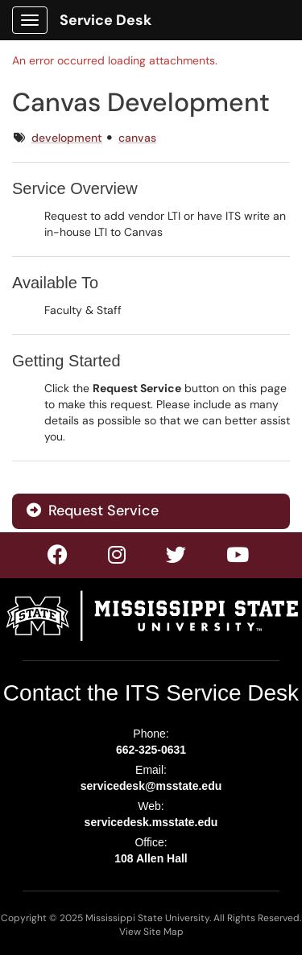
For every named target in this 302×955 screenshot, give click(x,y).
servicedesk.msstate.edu (151, 822)
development (66, 137)
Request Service (93, 510)
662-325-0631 (151, 749)
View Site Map (151, 931)
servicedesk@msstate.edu (151, 785)
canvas (137, 137)
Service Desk (105, 20)
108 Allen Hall (151, 858)
